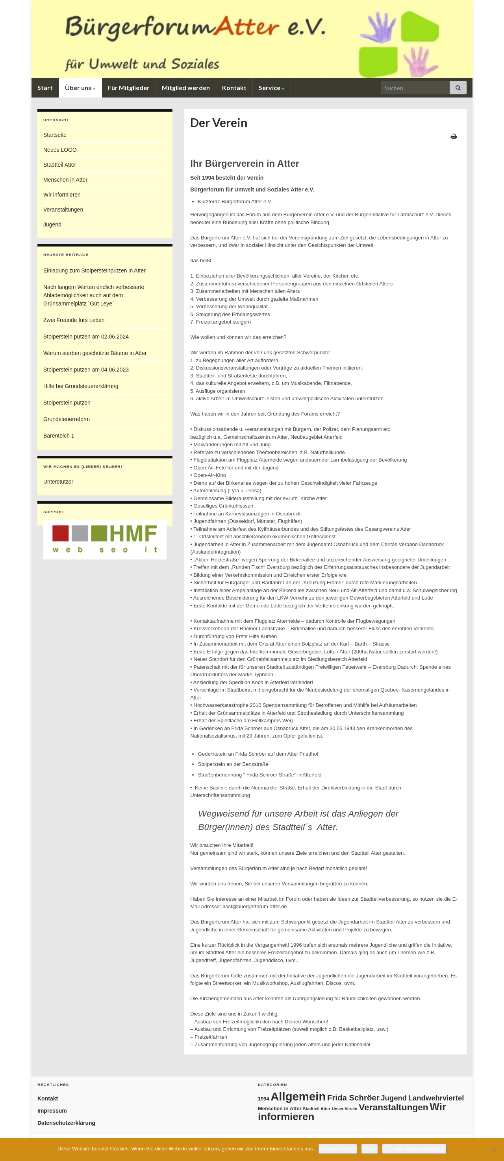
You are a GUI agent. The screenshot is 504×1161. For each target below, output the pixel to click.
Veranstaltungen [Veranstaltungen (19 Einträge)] (393, 1107)
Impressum (52, 1111)
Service (272, 87)
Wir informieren (62, 194)
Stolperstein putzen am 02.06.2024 (86, 336)
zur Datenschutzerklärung (414, 1149)
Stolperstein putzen (67, 402)
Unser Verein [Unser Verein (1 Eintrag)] (344, 1108)
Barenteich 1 (58, 435)
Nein (369, 1149)
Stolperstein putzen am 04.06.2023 (86, 369)
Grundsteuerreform (66, 419)
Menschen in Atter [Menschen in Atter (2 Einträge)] (280, 1108)
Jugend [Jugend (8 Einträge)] (394, 1098)
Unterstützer (58, 481)
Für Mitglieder (129, 87)
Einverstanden (337, 1149)
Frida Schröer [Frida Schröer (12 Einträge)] (353, 1097)
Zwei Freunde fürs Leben (74, 320)
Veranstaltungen (63, 209)
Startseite (55, 135)
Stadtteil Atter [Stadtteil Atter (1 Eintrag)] (316, 1108)
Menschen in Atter (65, 180)
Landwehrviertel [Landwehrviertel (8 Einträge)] (436, 1098)
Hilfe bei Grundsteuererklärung (81, 386)
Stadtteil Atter (59, 165)
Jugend (52, 224)
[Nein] (494, 1150)
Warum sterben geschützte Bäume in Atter (95, 353)
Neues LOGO (60, 150)
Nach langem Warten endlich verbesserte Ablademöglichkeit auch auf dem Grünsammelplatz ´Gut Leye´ (93, 295)
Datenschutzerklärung (66, 1123)
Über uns (80, 87)
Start (45, 87)
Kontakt (234, 87)
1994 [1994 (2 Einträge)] (263, 1099)
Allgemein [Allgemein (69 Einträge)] (298, 1096)
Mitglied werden (186, 87)
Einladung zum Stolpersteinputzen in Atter (94, 270)
